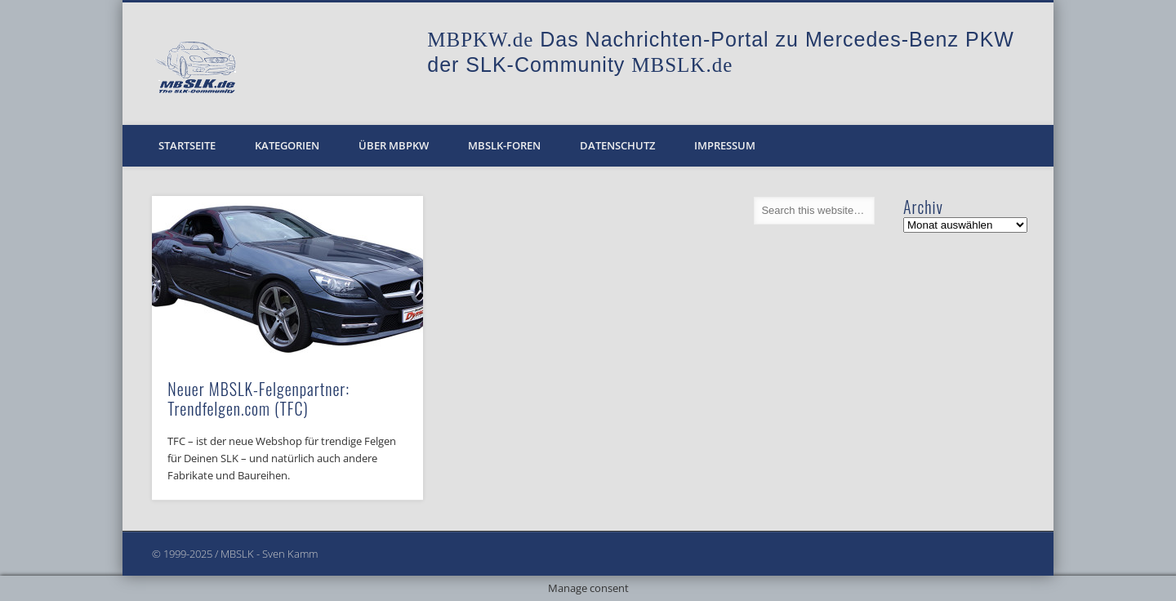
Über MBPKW (394, 145)
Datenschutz (617, 145)
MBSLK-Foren (504, 145)
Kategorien (287, 145)
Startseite (187, 145)
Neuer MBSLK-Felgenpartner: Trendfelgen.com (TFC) (258, 398)
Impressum (724, 145)
